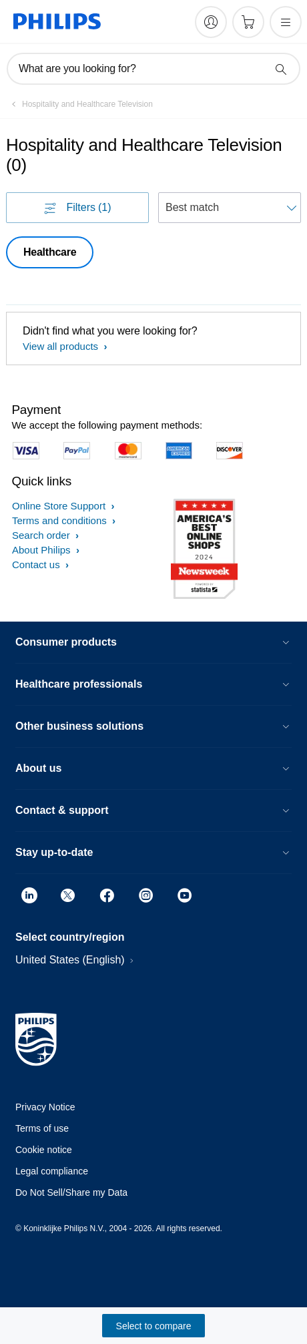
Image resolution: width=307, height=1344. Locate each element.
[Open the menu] (286, 22)
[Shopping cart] (248, 22)
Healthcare (49, 252)
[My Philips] (211, 22)
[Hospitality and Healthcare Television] (79, 104)
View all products (62, 346)
